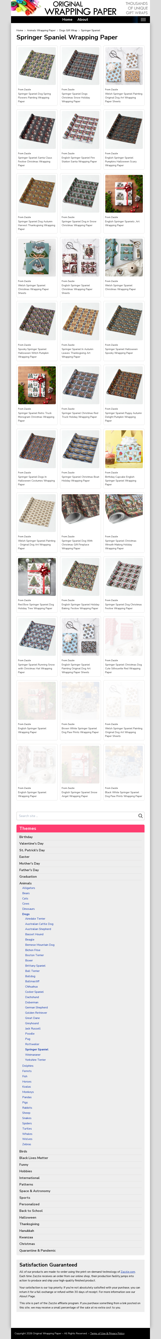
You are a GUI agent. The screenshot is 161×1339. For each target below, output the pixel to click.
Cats (25, 899)
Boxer (29, 960)
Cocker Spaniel (34, 992)
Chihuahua (31, 987)
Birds (23, 1151)
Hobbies (25, 1171)
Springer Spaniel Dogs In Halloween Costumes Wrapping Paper (36, 480)
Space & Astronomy (34, 1191)
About (82, 19)
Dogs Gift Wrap (68, 30)
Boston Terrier (34, 955)
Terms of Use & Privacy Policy (107, 1333)
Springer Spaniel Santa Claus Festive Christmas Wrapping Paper (35, 161)
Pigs (25, 1103)
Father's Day (29, 870)
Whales (27, 1134)
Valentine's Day (31, 843)
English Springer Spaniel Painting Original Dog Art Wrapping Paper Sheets (76, 668)
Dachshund (32, 997)
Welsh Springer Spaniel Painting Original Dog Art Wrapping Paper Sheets (123, 97)
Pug (27, 1039)
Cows (25, 904)
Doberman (31, 1002)
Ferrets (27, 1071)
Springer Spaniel (90, 30)
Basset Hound (34, 934)
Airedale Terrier (35, 919)
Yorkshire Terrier (35, 1060)
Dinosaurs (28, 909)
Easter (24, 857)
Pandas (27, 1097)
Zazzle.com (128, 1272)
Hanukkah (26, 1231)
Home (67, 19)
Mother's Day (29, 863)
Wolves (27, 1139)
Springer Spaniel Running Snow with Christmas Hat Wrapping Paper (36, 668)
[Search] (140, 816)
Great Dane (32, 1018)
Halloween (27, 1217)
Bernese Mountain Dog (39, 945)
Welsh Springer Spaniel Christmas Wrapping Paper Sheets (33, 289)
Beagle (29, 940)
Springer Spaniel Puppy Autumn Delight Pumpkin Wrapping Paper (123, 416)
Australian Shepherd (38, 929)
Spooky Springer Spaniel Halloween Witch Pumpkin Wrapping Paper (33, 353)
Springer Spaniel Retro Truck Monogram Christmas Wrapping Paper (36, 416)
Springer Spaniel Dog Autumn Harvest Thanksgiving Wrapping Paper (36, 225)
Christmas (27, 1244)
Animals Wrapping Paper (41, 30)
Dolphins (27, 1066)
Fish (24, 1076)
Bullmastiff (32, 981)
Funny (23, 1164)
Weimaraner (33, 1055)
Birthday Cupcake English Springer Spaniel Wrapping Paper (120, 480)
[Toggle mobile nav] (143, 19)
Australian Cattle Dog (39, 924)
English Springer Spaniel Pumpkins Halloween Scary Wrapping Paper (121, 161)
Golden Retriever (36, 1013)
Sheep (26, 1113)
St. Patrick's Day (32, 850)
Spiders (27, 1123)
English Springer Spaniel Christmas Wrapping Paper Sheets (77, 289)
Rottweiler (32, 1044)
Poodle (30, 1034)
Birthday (26, 837)
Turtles (27, 1129)
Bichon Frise (32, 950)
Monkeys (28, 1092)
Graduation (28, 876)
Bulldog (30, 976)
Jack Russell (33, 1029)
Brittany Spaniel (35, 966)
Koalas (26, 1087)
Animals (25, 883)
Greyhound (32, 1023)
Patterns (26, 1184)
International (29, 1178)
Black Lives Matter (33, 1158)
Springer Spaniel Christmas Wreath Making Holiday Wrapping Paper (120, 544)
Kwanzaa (26, 1237)
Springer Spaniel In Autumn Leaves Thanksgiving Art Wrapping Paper (77, 353)
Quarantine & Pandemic (37, 1250)
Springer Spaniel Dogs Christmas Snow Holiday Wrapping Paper (76, 97)
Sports (24, 1198)
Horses (26, 1082)
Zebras (26, 1144)
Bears (26, 893)
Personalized (29, 1204)
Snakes (26, 1118)
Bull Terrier (32, 971)
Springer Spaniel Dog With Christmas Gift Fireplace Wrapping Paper (77, 544)
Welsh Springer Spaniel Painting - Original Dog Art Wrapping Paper (36, 544)
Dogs (26, 914)
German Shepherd (36, 1008)
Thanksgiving (29, 1224)
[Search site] (77, 816)
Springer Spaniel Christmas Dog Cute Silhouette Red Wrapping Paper (123, 668)
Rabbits (27, 1108)
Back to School (31, 1211)
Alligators (28, 888)
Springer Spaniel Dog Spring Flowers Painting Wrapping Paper (34, 97)
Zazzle (27, 89)
